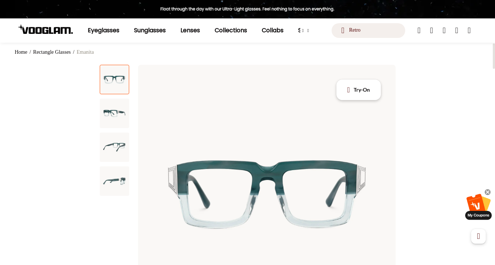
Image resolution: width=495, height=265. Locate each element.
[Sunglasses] (150, 30)
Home (21, 52)
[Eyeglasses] (103, 30)
